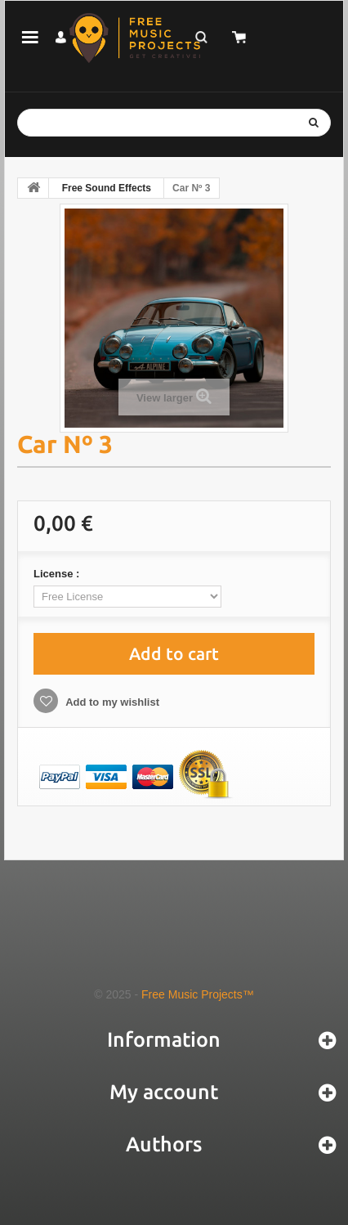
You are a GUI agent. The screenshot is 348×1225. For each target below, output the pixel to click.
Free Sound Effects (106, 188)
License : (58, 574)
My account (163, 1091)
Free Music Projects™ (197, 994)
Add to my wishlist (111, 702)
